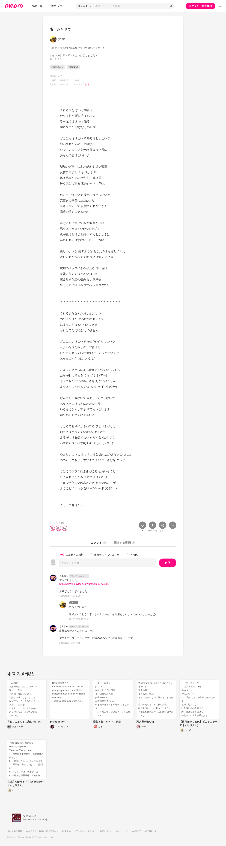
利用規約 (66, 831)
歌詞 (87, 84)
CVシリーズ (122, 831)
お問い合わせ (106, 831)
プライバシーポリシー (85, 831)
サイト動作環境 (14, 831)
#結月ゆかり (57, 67)
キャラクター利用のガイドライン (42, 831)
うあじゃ (63, 576)
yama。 (74, 602)
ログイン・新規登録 (200, 6)
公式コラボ (55, 6)
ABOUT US (150, 831)
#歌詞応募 (73, 67)
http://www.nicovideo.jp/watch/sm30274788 (84, 584)
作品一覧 (37, 6)
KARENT (136, 831)
